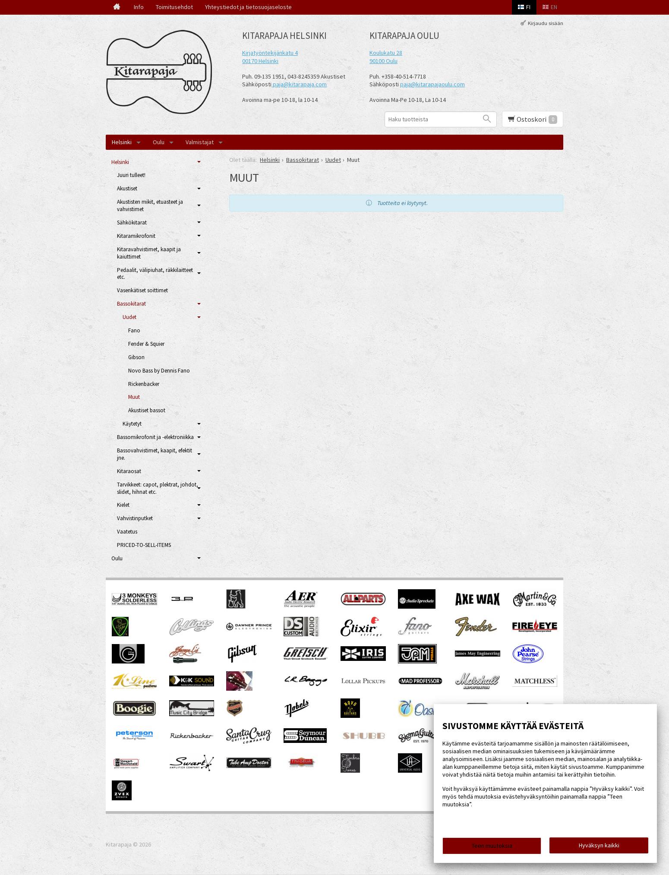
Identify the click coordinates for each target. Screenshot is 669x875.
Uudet (129, 317)
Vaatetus (127, 531)
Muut (134, 397)
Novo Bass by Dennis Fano (159, 370)
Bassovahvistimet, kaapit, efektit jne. (154, 454)
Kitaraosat (129, 471)
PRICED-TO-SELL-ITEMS (144, 545)
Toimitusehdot (174, 7)
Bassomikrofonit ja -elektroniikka (155, 437)
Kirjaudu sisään (545, 23)
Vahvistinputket (135, 518)
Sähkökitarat (132, 222)
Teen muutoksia (492, 846)
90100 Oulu (383, 61)
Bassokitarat (131, 303)
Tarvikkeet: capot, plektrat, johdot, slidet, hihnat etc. (157, 488)
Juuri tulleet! (131, 175)
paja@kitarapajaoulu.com (432, 84)
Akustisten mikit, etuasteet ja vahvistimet (150, 205)
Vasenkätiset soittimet (142, 290)
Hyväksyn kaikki (599, 845)
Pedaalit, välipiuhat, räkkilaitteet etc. (155, 273)
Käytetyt (132, 423)
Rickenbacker (143, 384)
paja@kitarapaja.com (300, 84)
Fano (134, 330)
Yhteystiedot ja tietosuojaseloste (248, 7)
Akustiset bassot (146, 410)
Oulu (158, 142)
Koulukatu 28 (385, 53)
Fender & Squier (146, 343)
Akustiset (127, 188)
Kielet (123, 505)
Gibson (136, 357)
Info (139, 7)
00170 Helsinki (260, 61)
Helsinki (122, 142)
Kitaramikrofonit (136, 236)
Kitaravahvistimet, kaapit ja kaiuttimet (149, 253)
